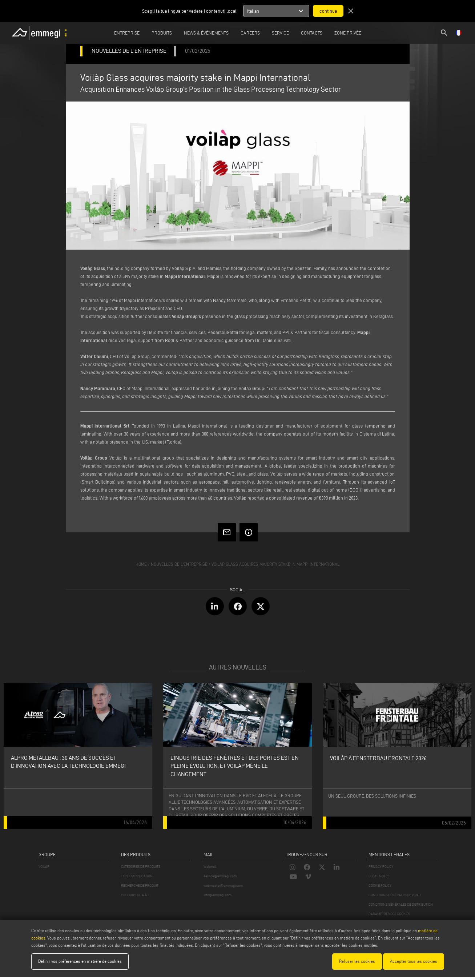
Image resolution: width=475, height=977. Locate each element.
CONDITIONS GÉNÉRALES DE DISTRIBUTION (401, 904)
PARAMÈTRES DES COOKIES (389, 914)
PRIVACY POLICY (381, 867)
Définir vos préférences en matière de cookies (80, 961)
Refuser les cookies (357, 961)
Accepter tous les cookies (413, 961)
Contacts (311, 32)
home (141, 564)
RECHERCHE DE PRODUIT (139, 885)
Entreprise (127, 32)
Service (280, 32)
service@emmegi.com (220, 876)
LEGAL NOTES (379, 876)
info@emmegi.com (218, 895)
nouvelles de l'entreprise (179, 564)
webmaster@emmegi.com (223, 885)
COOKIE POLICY (380, 885)
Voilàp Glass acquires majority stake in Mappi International (275, 564)
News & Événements (206, 32)
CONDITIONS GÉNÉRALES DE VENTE (395, 895)
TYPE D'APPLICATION (137, 876)
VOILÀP (44, 867)
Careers (250, 32)
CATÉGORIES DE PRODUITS (140, 867)
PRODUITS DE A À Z (135, 895)
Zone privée (347, 32)
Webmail (210, 867)
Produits (162, 32)
